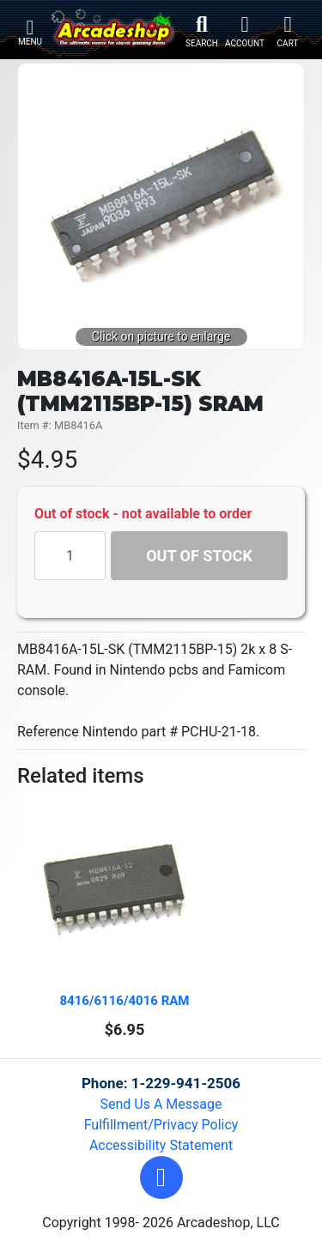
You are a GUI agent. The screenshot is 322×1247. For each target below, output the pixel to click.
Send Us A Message (161, 1104)
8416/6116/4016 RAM (125, 1000)
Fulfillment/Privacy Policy (161, 1125)
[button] (161, 1177)
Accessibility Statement (161, 1145)
